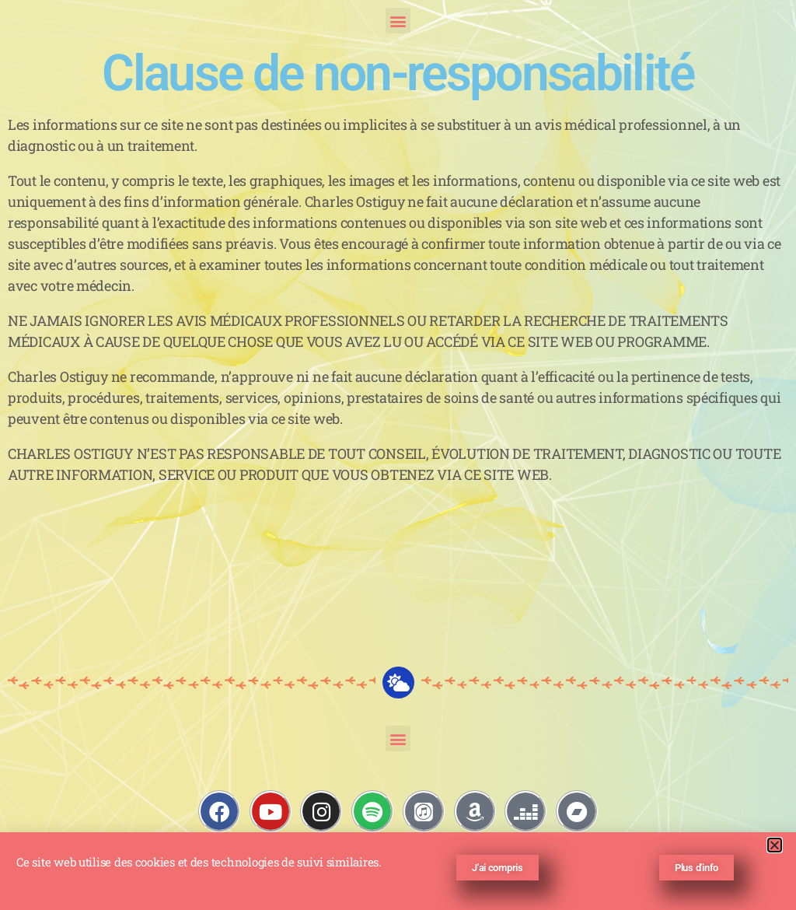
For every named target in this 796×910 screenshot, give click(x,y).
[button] (398, 20)
